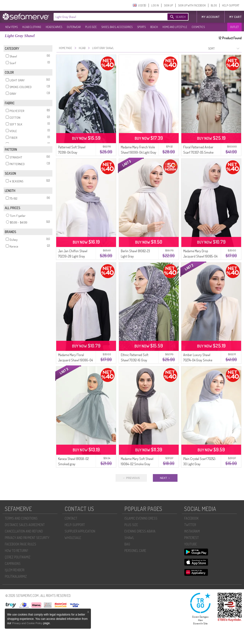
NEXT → (165, 477)
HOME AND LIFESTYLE (174, 27)
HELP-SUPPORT (230, 5)
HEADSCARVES (54, 27)
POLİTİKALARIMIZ (16, 576)
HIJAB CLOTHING (31, 27)
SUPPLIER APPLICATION (80, 531)
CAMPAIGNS (13, 563)
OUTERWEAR (74, 27)
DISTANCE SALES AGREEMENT (25, 525)
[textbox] (106, 17)
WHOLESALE (73, 538)
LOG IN (155, 5)
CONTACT (71, 518)
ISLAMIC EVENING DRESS (140, 518)
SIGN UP (168, 5)
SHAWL (129, 538)
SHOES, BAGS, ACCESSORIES (117, 27)
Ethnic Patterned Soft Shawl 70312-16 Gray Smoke (134, 360)
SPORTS (141, 27)
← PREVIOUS (131, 477)
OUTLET (234, 27)
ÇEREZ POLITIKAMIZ (17, 557)
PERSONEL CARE (135, 551)
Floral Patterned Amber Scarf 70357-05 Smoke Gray (198, 152)
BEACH (154, 27)
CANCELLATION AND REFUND (24, 531)
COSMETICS (198, 27)
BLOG (214, 5)
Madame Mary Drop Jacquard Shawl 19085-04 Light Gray (200, 256)
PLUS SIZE (91, 27)
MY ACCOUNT (211, 17)
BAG (127, 544)
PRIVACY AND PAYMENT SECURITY (27, 538)
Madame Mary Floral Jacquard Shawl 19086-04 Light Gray (75, 360)
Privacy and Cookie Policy (27, 623)
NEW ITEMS (11, 27)
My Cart (235, 17)
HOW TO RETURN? (16, 551)
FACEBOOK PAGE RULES (20, 544)
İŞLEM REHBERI (14, 570)
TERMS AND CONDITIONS (21, 518)
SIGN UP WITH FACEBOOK (192, 5)
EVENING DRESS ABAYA (139, 531)
